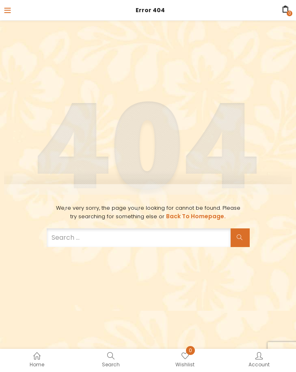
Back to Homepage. (196, 216)
